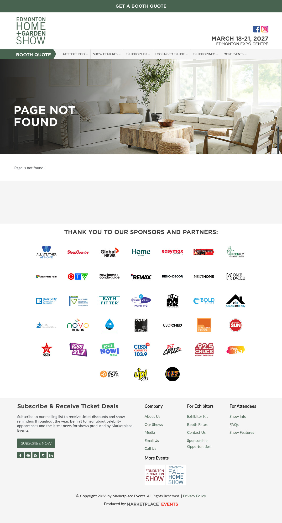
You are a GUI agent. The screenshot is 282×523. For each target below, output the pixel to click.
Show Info (238, 416)
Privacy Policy (194, 495)
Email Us (152, 440)
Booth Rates (197, 424)
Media (150, 432)
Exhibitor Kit (197, 416)
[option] (141, 106)
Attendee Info (74, 54)
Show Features (105, 54)
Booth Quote (33, 54)
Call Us (150, 448)
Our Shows (154, 424)
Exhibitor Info (204, 54)
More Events (233, 54)
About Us (152, 416)
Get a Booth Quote (141, 6)
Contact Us (196, 432)
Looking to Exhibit (169, 54)
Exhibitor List (136, 54)
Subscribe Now (36, 443)
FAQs (234, 424)
